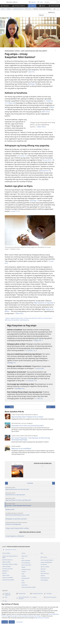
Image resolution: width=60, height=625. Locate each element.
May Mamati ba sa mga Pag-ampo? (30, 493)
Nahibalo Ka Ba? (10, 509)
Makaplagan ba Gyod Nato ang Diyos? (16, 519)
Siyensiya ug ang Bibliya (7, 577)
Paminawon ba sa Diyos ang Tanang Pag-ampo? (27, 426)
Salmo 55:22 (45, 112)
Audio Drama (24, 585)
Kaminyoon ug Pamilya (7, 568)
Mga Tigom (43, 569)
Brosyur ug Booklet (26, 560)
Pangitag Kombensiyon (36, 593)
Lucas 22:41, (48, 160)
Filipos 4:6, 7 (38, 340)
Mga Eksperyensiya (45, 577)
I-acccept (4, 622)
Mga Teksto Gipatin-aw (7, 559)
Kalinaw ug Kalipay (6, 566)
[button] (19, 5)
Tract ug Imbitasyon (26, 562)
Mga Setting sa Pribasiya (42, 618)
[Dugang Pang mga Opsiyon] (57, 8)
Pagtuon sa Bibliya (6, 562)
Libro (23, 558)
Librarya (3, 9)
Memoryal (43, 571)
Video (23, 580)
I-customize (19, 622)
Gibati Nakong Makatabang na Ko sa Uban (30, 514)
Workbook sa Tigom (26, 569)
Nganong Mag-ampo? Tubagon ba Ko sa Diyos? (27, 417)
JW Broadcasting (26, 578)
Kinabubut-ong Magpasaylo (30, 523)
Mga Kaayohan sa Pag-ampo (43, 303)
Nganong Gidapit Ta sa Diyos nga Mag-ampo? (30, 499)
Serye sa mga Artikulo (26, 565)
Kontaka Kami (44, 564)
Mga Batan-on (5, 571)
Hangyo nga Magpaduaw (46, 562)
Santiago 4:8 (33, 84)
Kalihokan (43, 575)
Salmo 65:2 (19, 313)
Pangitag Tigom (21, 593)
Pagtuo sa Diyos (6, 575)
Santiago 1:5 (35, 200)
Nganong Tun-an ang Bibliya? (21, 448)
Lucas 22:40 (40, 368)
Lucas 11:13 (15, 211)
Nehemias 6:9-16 (45, 171)
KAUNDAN (30, 483)
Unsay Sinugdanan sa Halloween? (15, 536)
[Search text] (50, 2)
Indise (23, 573)
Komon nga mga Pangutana (47, 560)
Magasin (9, 9)
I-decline (11, 622)
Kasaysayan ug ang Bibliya (8, 579)
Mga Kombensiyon (45, 573)
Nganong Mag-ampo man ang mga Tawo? (30, 488)
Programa (24, 571)
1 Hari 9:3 (39, 398)
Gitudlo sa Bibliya (6, 553)
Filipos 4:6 (11, 103)
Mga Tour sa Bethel (45, 566)
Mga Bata (4, 573)
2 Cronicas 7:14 (31, 381)
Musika (23, 582)
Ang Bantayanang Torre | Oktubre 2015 (22, 9)
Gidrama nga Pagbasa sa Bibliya (29, 587)
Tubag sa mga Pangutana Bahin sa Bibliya (17, 528)
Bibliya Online (25, 556)
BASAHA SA (51, 12)
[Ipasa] (54, 8)
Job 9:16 (31, 72)
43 (53, 160)
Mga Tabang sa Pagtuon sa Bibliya (9, 564)
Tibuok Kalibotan (44, 580)
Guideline (24, 576)
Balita (42, 553)
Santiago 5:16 (19, 388)
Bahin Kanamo (44, 557)
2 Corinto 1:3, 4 (23, 156)
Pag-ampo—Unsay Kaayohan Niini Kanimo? (30, 504)
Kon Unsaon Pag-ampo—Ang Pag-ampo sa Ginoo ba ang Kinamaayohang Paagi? (30, 439)
